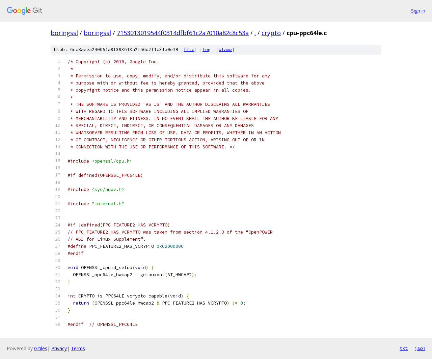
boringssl (64, 33)
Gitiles (40, 348)
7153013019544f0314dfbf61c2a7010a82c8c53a (183, 33)
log (206, 49)
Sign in (418, 10)
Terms (78, 348)
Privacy (59, 348)
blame (225, 49)
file (189, 49)
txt (404, 348)
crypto (271, 33)
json (419, 348)
